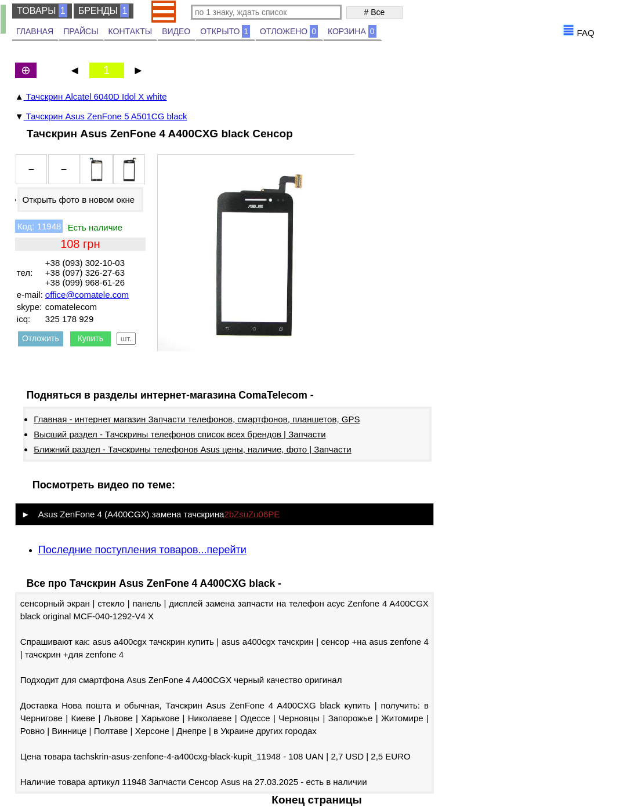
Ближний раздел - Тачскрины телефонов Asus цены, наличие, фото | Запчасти (193, 449)
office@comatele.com (87, 295)
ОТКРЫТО (225, 31)
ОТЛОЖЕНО (289, 31)
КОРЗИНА (352, 31)
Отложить (40, 338)
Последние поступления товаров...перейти (142, 550)
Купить (90, 338)
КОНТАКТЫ (130, 31)
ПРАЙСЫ (80, 31)
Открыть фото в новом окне (78, 200)
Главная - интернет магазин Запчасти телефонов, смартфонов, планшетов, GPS (197, 419)
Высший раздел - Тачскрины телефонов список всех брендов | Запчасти (179, 434)
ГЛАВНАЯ (34, 31)
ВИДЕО (176, 31)
